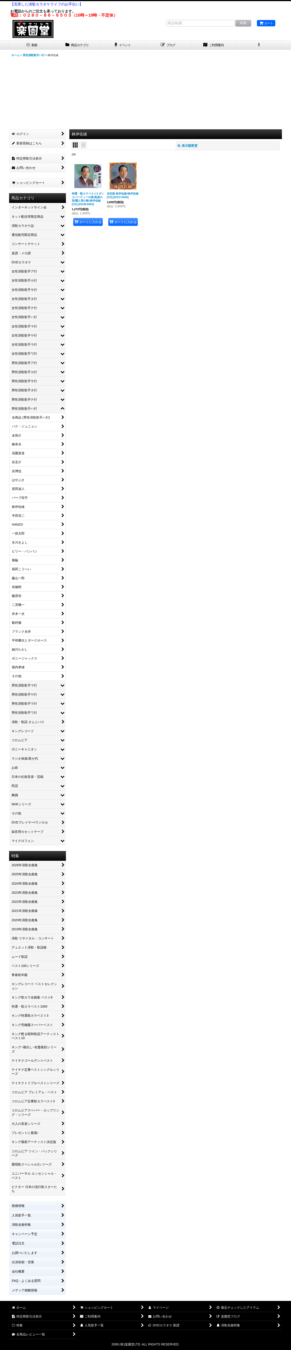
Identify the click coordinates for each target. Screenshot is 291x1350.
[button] (259, 45)
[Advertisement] (145, 93)
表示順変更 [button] (188, 145)
